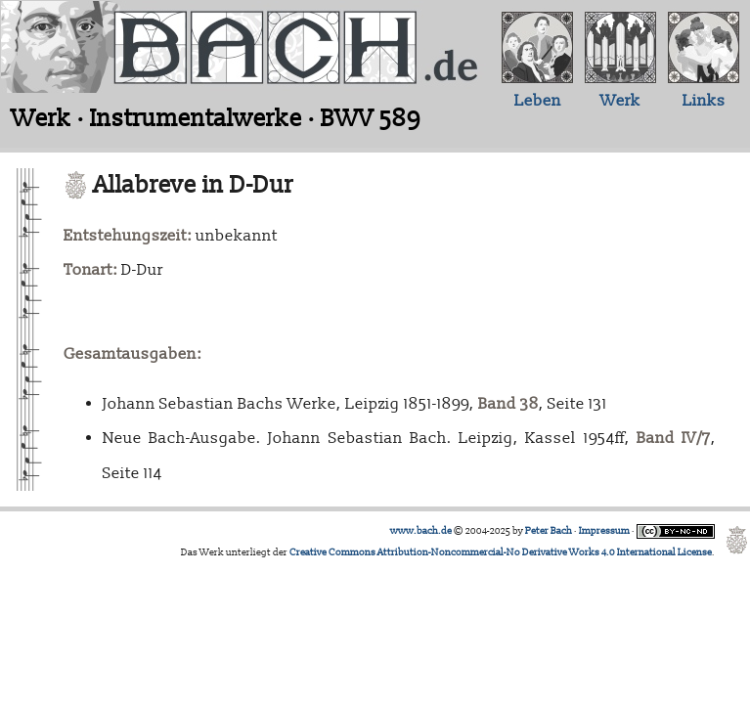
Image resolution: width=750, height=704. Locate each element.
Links (704, 100)
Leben (537, 100)
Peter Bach (548, 531)
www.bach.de (421, 531)
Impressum (604, 531)
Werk (620, 100)
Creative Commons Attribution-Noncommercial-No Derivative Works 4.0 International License (500, 552)
